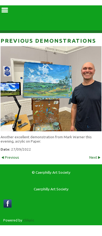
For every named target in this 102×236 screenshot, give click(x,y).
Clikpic (28, 220)
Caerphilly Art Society (51, 18)
